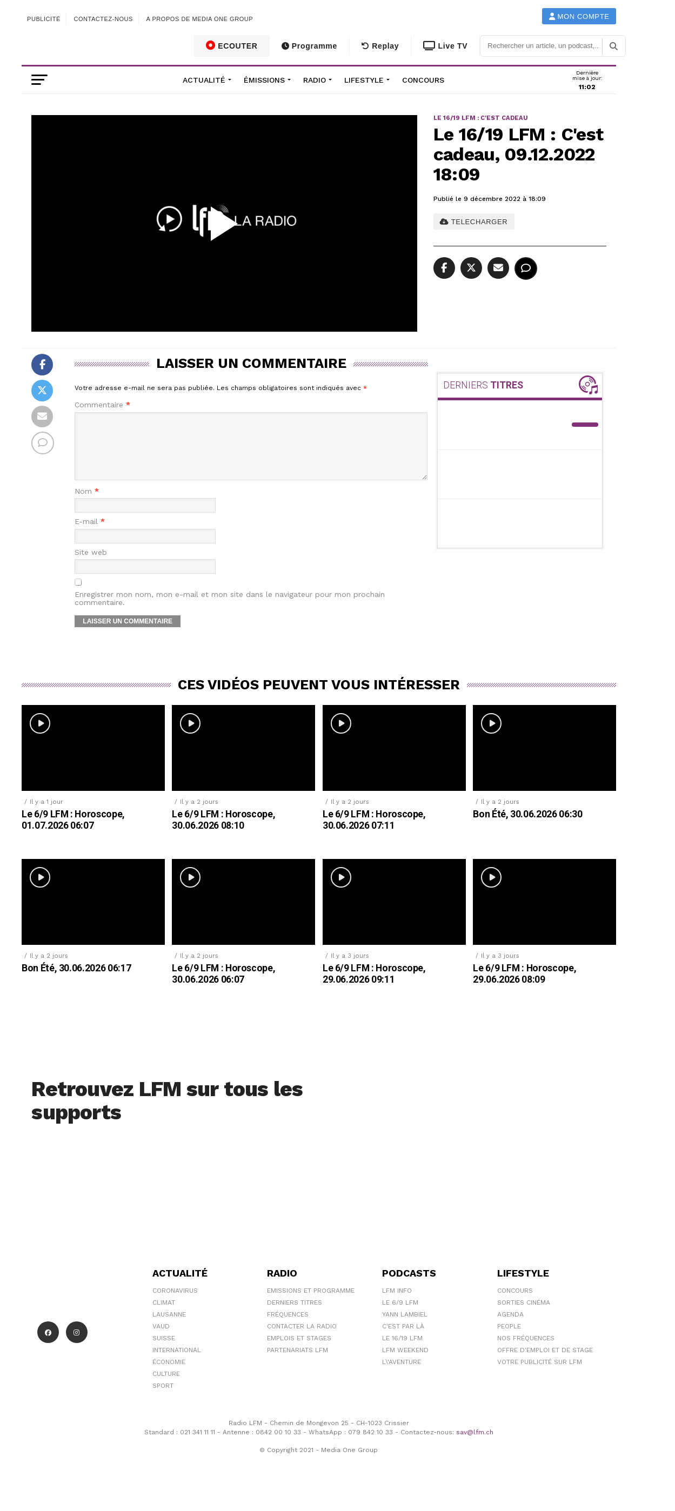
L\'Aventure (401, 1375)
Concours (423, 80)
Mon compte (579, 16)
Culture (166, 1387)
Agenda (510, 1327)
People (509, 1339)
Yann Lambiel (404, 1327)
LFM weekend (405, 1363)
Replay (380, 46)
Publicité (44, 19)
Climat (163, 1315)
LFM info (397, 1303)
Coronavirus (175, 1303)
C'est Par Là (403, 1339)
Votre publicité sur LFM (539, 1375)
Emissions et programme (311, 1303)
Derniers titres (294, 1315)
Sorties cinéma (523, 1315)
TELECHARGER (473, 222)
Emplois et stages (299, 1351)
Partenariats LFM (297, 1363)
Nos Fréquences (525, 1351)
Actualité (204, 80)
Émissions (264, 80)
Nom (87, 504)
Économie (168, 1375)
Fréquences (288, 1327)
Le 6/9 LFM (400, 1315)
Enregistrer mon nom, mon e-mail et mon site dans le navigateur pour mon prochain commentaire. (230, 611)
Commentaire (102, 405)
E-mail (90, 534)
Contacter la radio (302, 1339)
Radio (314, 80)
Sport (162, 1398)
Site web (91, 565)
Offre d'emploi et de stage (545, 1363)
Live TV (445, 46)
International (176, 1363)
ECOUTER (232, 45)
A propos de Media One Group (199, 19)
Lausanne (169, 1327)
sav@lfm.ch (474, 1445)
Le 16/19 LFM (402, 1351)
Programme (309, 46)
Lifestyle (364, 80)
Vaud (161, 1339)
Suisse (163, 1351)
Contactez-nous (103, 19)
